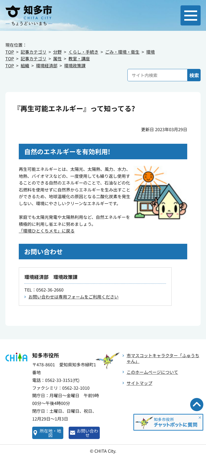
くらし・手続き (83, 52)
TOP (9, 52)
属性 (57, 58)
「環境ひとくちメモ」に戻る (47, 230)
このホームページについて (152, 372)
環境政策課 (75, 65)
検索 (194, 75)
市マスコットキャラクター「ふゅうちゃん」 (163, 358)
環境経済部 (46, 65)
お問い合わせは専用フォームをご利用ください (73, 296)
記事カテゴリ (33, 52)
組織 (25, 65)
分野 (57, 52)
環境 (150, 52)
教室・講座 (79, 58)
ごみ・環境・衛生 (122, 52)
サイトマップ (139, 383)
